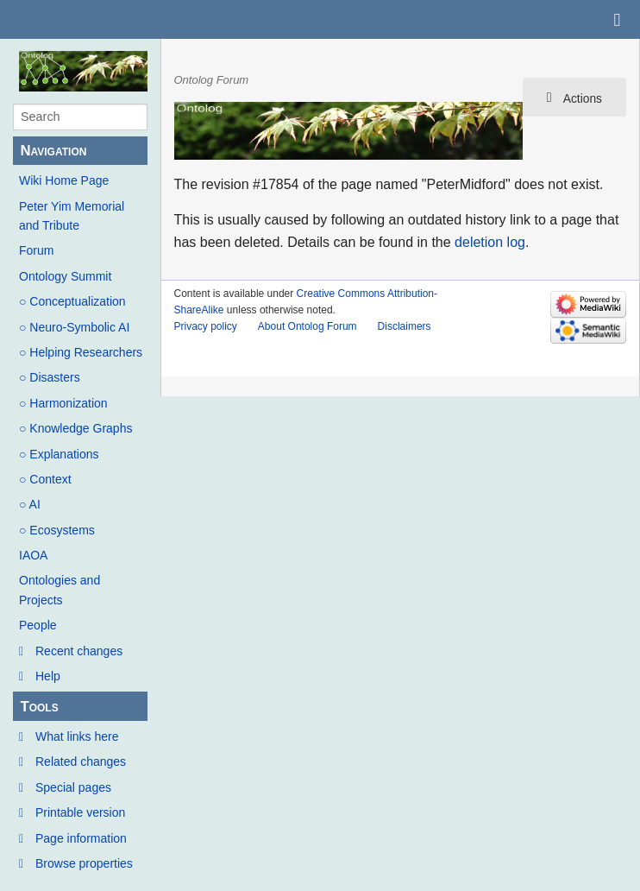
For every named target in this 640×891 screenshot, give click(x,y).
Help (47, 676)
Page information (81, 838)
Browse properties (84, 863)
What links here (76, 736)
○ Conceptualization (72, 301)
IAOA (33, 555)
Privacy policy (205, 326)
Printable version (80, 812)
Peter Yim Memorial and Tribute (71, 215)
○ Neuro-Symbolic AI (74, 327)
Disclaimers (404, 326)
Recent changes (78, 651)
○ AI (30, 504)
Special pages (73, 787)
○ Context (45, 479)
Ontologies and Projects (59, 589)
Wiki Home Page (64, 180)
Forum (36, 250)
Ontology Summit (65, 276)
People (38, 625)
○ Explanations (59, 454)
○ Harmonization (63, 403)
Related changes (80, 761)
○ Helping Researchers (80, 352)
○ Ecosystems (57, 530)
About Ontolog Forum (307, 326)
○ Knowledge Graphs (75, 428)
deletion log (490, 242)
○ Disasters (49, 377)
